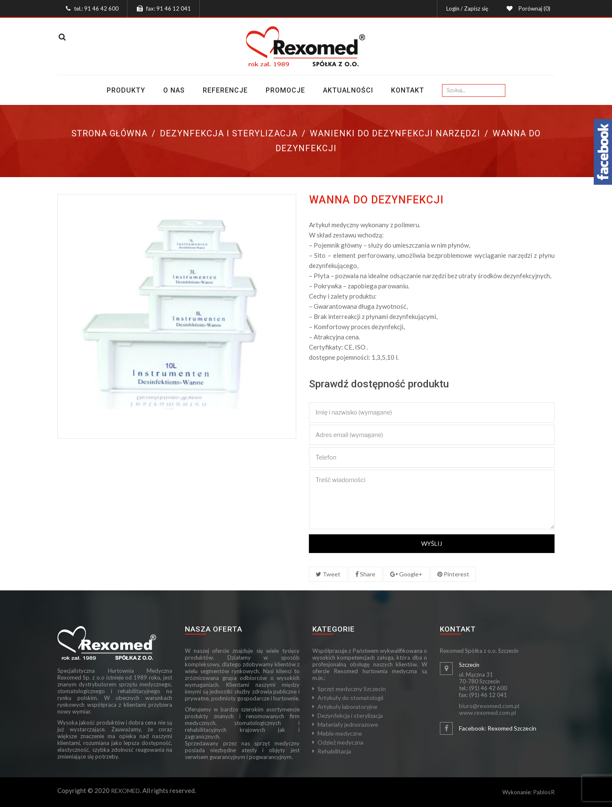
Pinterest (453, 574)
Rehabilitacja (334, 751)
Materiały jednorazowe (347, 724)
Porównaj (533, 8)
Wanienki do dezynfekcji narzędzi (395, 133)
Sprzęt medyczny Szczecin (351, 688)
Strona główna (109, 133)
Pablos (542, 792)
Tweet (328, 574)
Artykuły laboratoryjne (347, 706)
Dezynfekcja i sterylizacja (229, 133)
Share (365, 574)
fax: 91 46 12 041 (168, 8)
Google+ (406, 574)
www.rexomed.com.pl (487, 712)
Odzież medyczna (340, 742)
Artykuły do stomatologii (350, 697)
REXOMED (125, 790)
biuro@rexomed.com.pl (489, 705)
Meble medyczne (339, 733)
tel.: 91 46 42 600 (96, 8)
